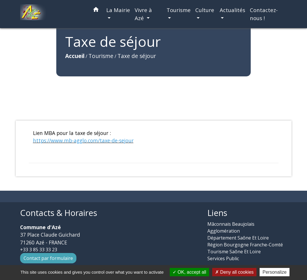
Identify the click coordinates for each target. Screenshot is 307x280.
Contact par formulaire (48, 258)
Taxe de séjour (96, 68)
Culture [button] (204, 9)
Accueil (34, 68)
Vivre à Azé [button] (143, 14)
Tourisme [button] (179, 9)
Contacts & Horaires (58, 213)
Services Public (223, 258)
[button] (96, 10)
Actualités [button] (232, 9)
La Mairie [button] (118, 9)
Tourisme (60, 68)
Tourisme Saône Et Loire (234, 251)
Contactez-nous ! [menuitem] (264, 14)
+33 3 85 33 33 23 (38, 249)
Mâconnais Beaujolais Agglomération (230, 227)
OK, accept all (189, 272)
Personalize (274, 272)
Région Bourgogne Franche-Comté (245, 245)
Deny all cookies (234, 272)
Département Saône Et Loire (238, 238)
